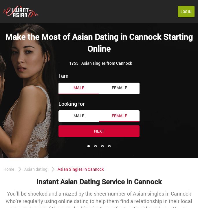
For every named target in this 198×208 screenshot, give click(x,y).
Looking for (71, 103)
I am (63, 75)
